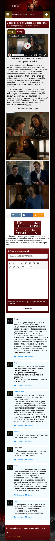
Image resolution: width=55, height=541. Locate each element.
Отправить (27, 308)
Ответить (20, 357)
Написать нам (14, 536)
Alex (15, 363)
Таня (16, 466)
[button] (10, 262)
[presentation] (9, 262)
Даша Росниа (19, 392)
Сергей (16, 432)
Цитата (30, 357)
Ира (15, 501)
